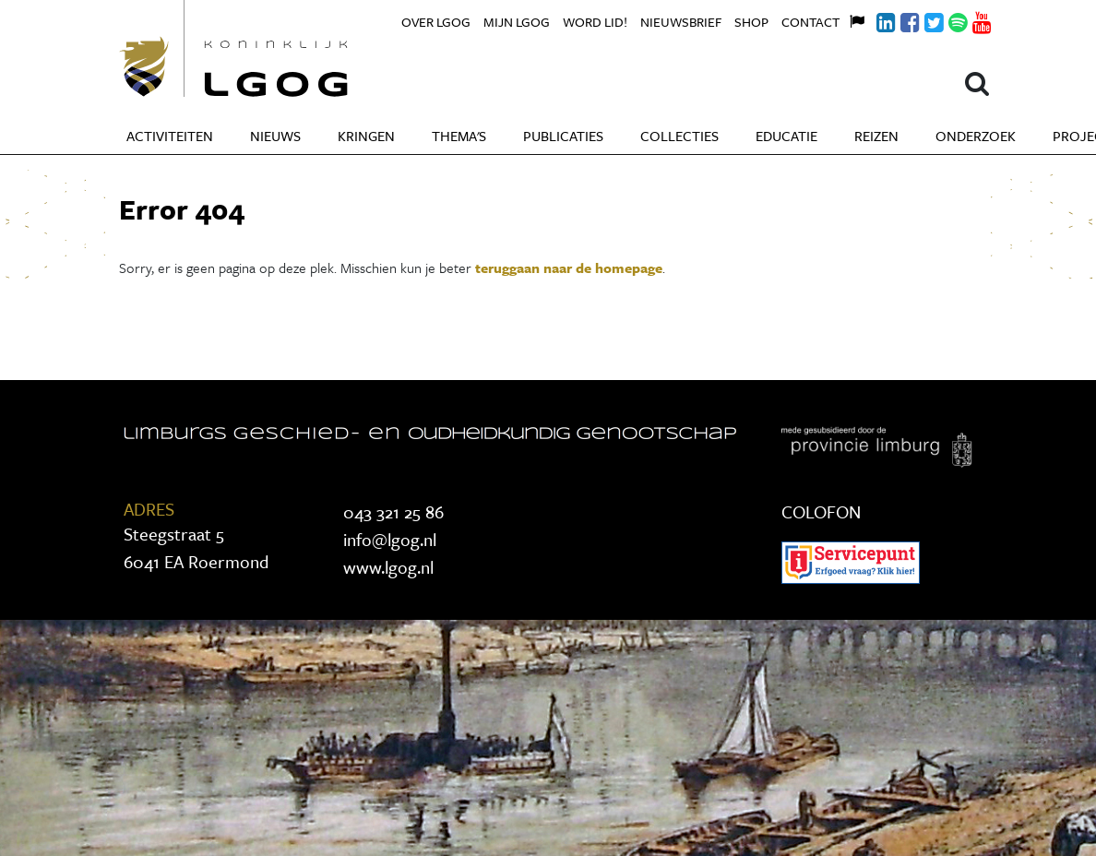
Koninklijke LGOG (276, 48)
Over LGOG (436, 21)
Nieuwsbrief (680, 21)
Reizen (876, 135)
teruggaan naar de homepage (568, 267)
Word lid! (595, 21)
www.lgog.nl (388, 566)
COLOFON (821, 511)
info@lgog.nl (389, 539)
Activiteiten (169, 135)
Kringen (366, 135)
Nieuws (275, 135)
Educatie (786, 135)
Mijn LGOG (516, 21)
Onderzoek (975, 135)
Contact (810, 21)
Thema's (459, 135)
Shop (751, 21)
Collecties (679, 135)
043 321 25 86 (393, 511)
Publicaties (563, 135)
